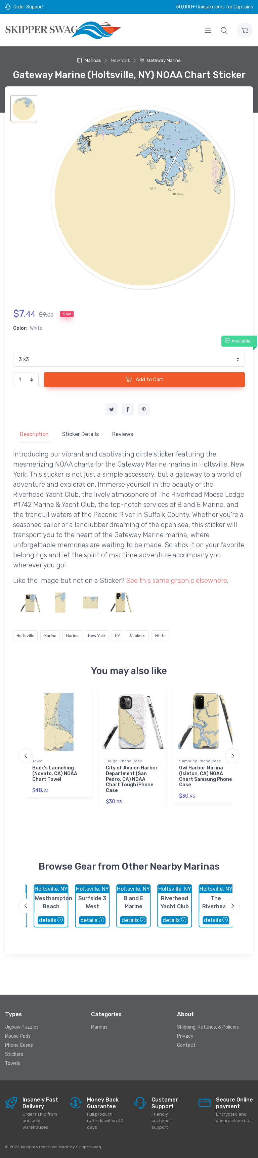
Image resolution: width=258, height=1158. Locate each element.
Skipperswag (88, 1147)
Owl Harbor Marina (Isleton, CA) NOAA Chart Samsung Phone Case (205, 776)
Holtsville (25, 635)
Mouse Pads (18, 1036)
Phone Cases (19, 1045)
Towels (12, 1063)
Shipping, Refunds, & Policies (208, 1027)
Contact (186, 1045)
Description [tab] (34, 434)
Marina (50, 635)
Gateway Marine (160, 60)
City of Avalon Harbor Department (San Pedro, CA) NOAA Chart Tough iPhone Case (132, 779)
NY (117, 635)
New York (96, 635)
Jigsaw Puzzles (22, 1027)
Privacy (185, 1036)
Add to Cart (144, 379)
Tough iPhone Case (124, 761)
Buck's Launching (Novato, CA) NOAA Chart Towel (54, 773)
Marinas (89, 60)
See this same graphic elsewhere (176, 580)
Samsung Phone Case (200, 761)
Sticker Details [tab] (80, 434)
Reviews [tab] (122, 434)
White (160, 635)
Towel (37, 761)
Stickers (137, 635)
